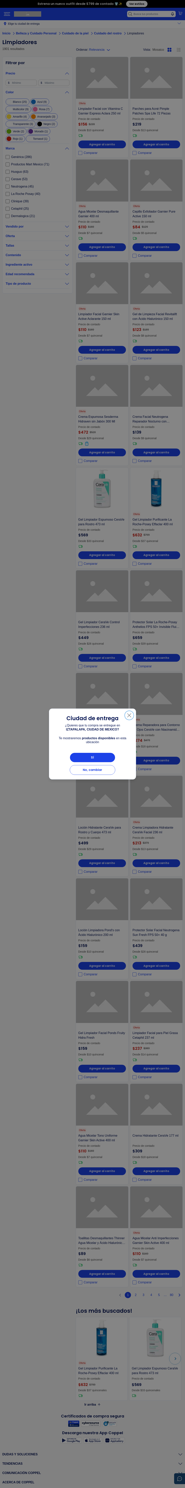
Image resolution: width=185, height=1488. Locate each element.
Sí (92, 757)
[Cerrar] (129, 715)
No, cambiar (92, 770)
